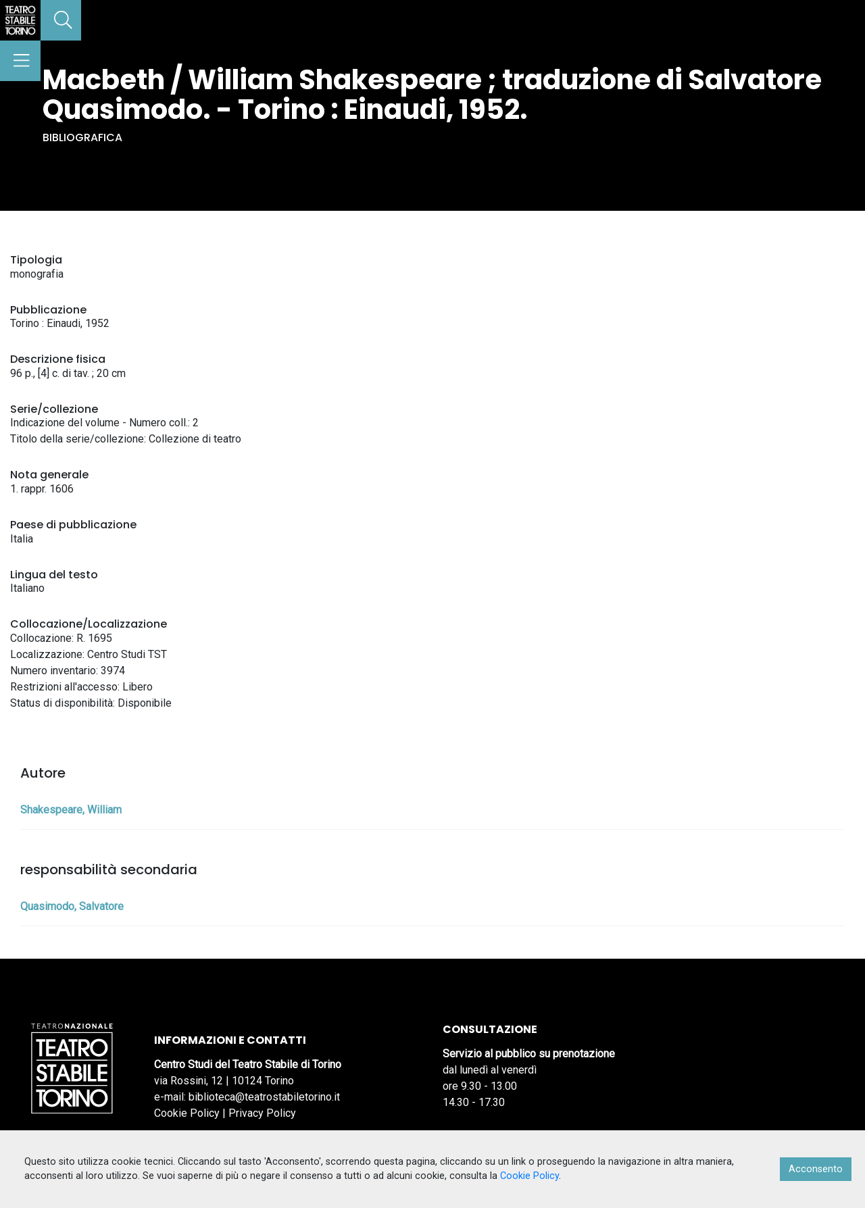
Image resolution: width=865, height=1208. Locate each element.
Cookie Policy (187, 1113)
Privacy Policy (262, 1113)
